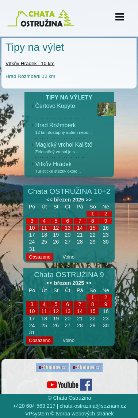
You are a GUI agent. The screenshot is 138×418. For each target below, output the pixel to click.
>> (88, 200)
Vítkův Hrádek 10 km (29, 63)
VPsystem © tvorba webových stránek (69, 414)
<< (49, 200)
